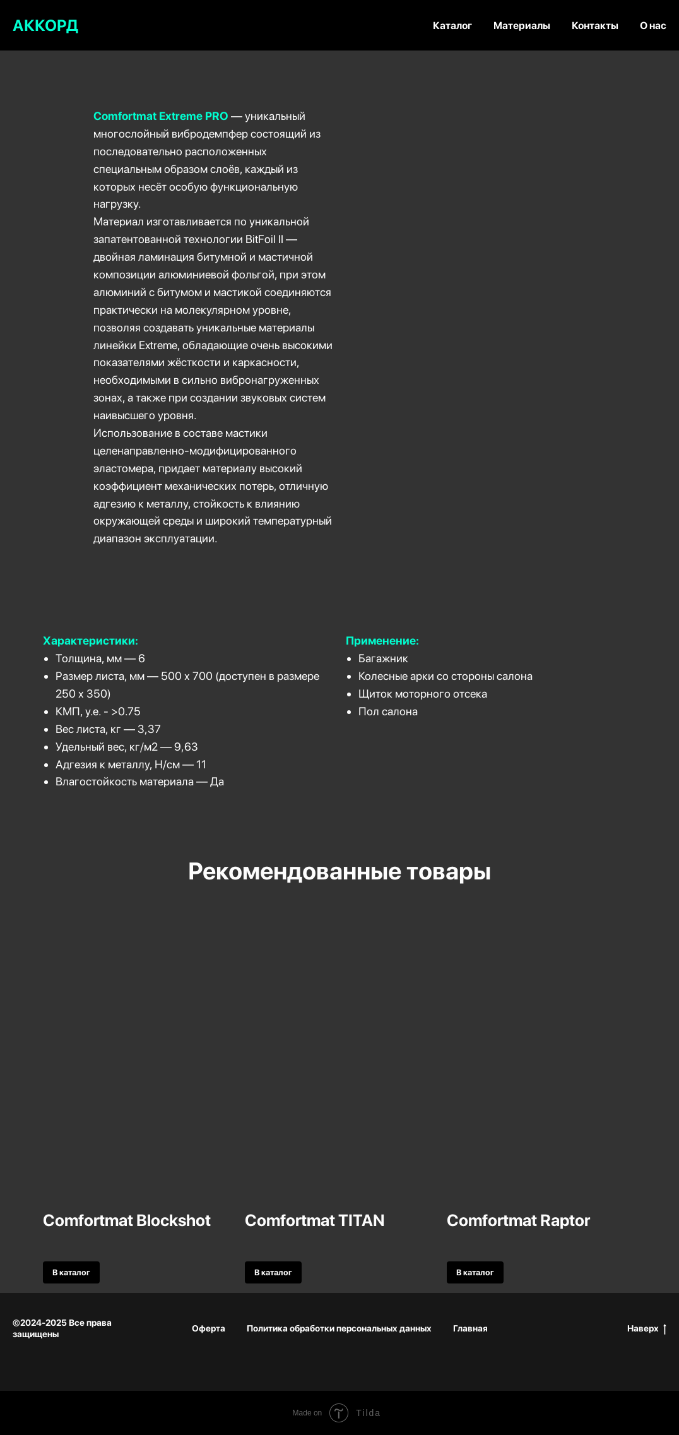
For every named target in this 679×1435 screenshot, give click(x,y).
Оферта (208, 1328)
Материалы (521, 26)
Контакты (595, 26)
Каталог (452, 26)
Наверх (646, 1329)
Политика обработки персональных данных (339, 1328)
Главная (470, 1328)
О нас (653, 26)
